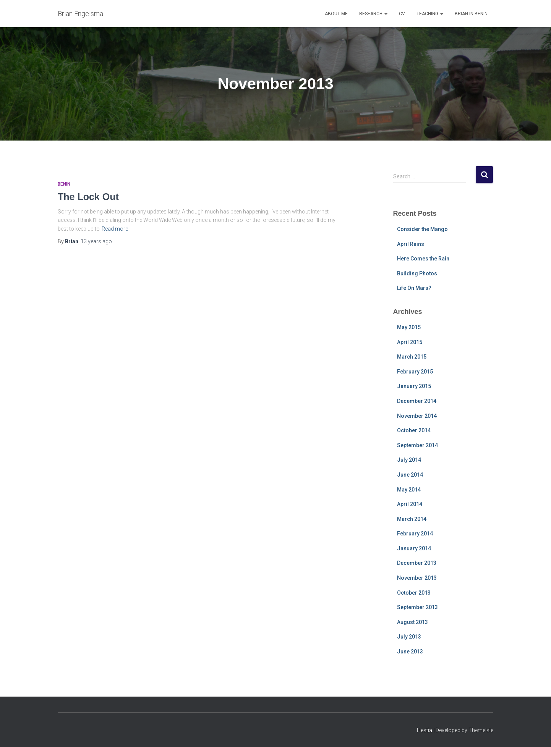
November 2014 (417, 416)
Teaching (429, 13)
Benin (64, 184)
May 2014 (409, 490)
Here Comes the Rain (423, 258)
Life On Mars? (414, 288)
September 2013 (417, 607)
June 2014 (410, 475)
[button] (385, 13)
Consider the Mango (422, 229)
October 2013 (414, 593)
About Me (336, 13)
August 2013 (412, 622)
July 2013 (409, 637)
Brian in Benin (471, 13)
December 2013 (416, 563)
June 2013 (410, 651)
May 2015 (409, 327)
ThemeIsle (480, 730)
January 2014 (414, 548)
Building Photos (417, 273)
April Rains (410, 244)
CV (402, 13)
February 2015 (415, 372)
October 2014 (414, 430)
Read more (115, 229)
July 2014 (409, 460)
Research (373, 13)
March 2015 (411, 357)
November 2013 (417, 578)
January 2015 (414, 386)
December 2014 (416, 401)
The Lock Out (88, 196)
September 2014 (417, 445)
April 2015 (409, 342)
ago (96, 241)
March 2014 (411, 519)
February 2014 (415, 533)
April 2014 (409, 504)
